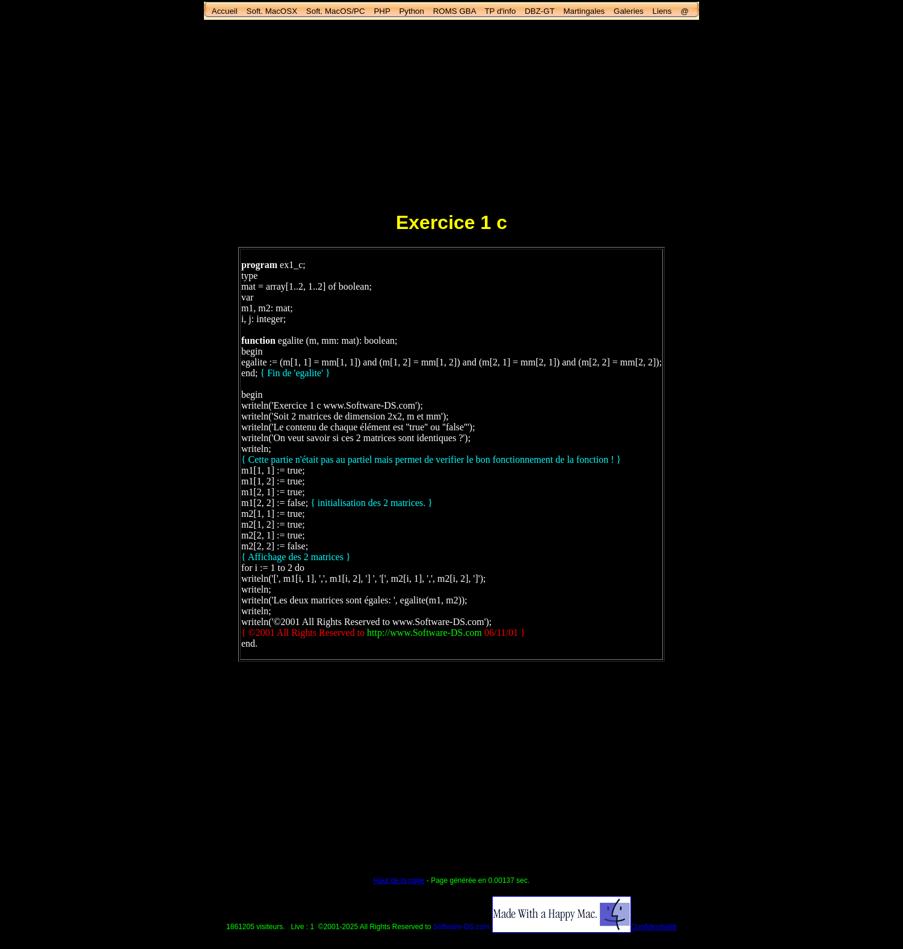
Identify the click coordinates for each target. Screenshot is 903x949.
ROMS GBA (454, 11)
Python (411, 11)
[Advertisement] (452, 115)
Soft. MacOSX (272, 11)
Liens (662, 11)
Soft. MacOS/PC (335, 11)
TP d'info (500, 11)
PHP (382, 11)
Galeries (629, 11)
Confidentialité (654, 927)
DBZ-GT (539, 11)
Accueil (225, 11)
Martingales (584, 11)
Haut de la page (399, 880)
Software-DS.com (461, 927)
